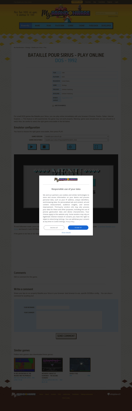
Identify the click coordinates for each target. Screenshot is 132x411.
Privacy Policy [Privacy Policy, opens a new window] (71, 222)
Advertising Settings (57, 219)
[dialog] (66, 205)
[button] (66, 232)
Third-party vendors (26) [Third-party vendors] (64, 207)
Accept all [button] (78, 228)
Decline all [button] (54, 228)
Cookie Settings (59, 222)
